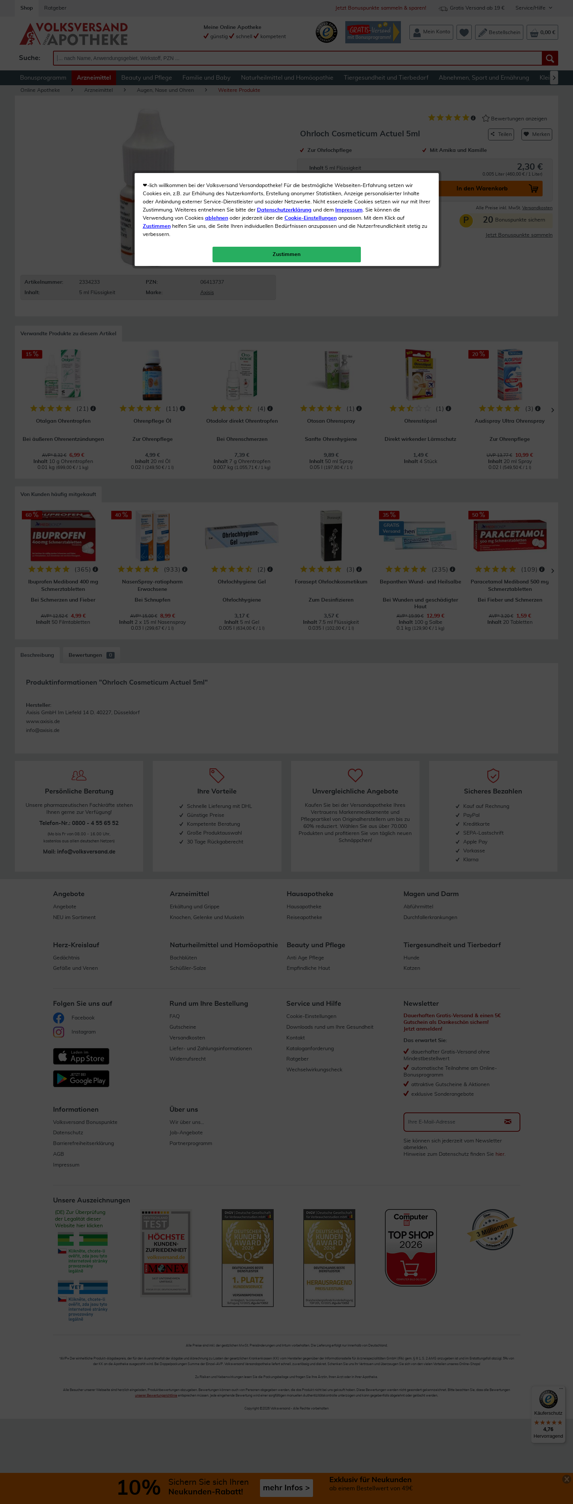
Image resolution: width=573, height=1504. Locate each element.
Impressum (349, 166)
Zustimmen (157, 182)
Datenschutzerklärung (284, 166)
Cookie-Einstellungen (310, 174)
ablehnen (216, 174)
